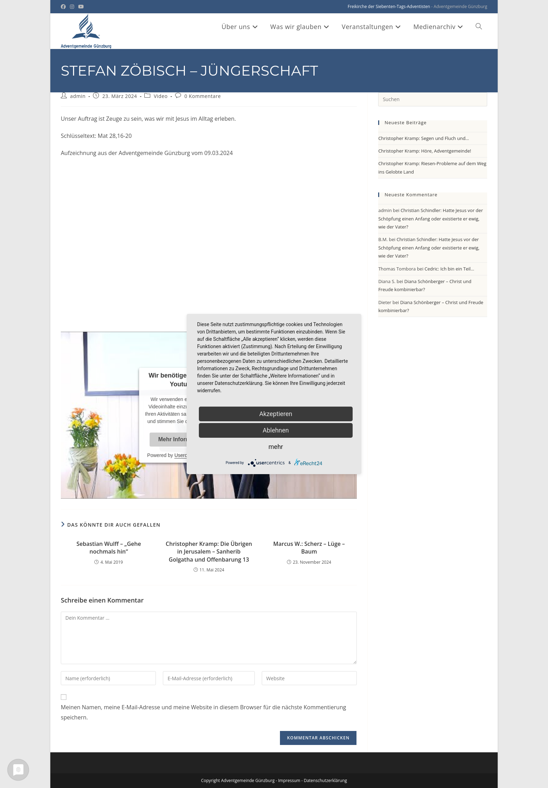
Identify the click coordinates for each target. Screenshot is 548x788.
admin (78, 96)
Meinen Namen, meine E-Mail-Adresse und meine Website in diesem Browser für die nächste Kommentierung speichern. (203, 712)
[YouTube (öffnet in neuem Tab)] (81, 6)
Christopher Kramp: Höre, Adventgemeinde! (424, 151)
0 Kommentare (202, 96)
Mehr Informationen (184, 439)
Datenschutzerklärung (325, 780)
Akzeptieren (276, 413)
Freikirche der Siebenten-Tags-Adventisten (389, 6)
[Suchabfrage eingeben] (432, 99)
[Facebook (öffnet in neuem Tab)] (64, 6)
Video (161, 96)
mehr (275, 446)
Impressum (289, 780)
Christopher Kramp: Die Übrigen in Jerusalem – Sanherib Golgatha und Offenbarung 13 (209, 551)
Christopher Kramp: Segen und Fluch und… (423, 138)
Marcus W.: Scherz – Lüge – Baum (309, 547)
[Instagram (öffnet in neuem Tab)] (72, 6)
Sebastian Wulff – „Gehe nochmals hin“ (109, 547)
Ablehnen (275, 430)
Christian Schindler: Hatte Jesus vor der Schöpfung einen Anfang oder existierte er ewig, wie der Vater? (430, 218)
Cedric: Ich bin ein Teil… (449, 269)
